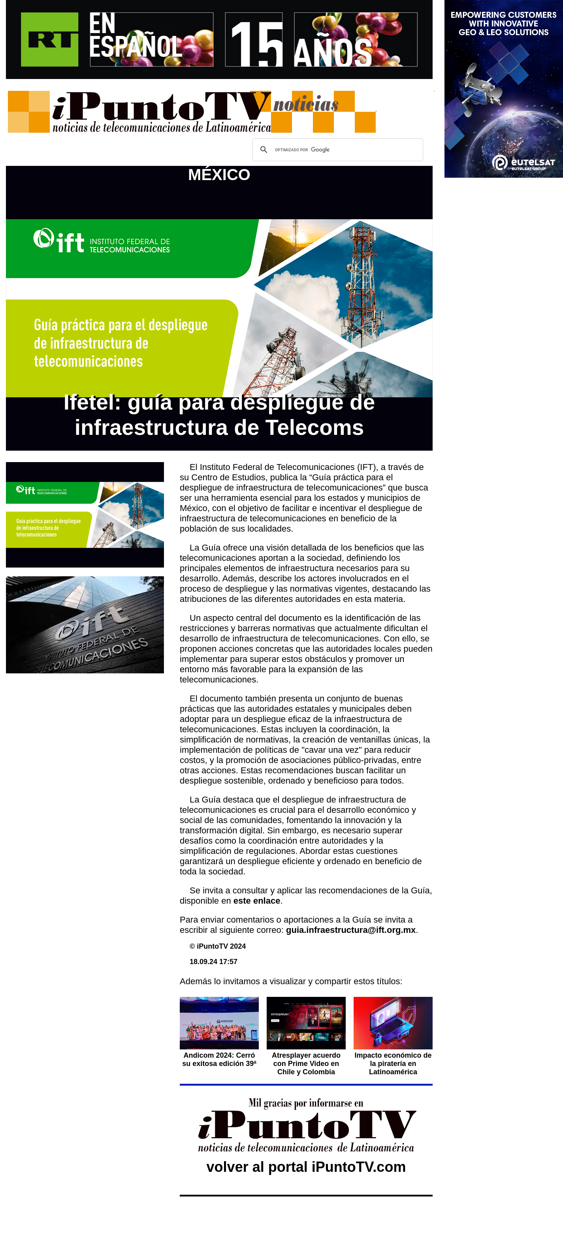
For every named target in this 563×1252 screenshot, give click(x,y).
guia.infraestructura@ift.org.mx (351, 930)
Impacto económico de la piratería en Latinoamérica (392, 1063)
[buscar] (336, 149)
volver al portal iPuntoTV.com (306, 1167)
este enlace (257, 901)
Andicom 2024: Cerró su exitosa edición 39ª (219, 1059)
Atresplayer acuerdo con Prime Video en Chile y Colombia (306, 1063)
